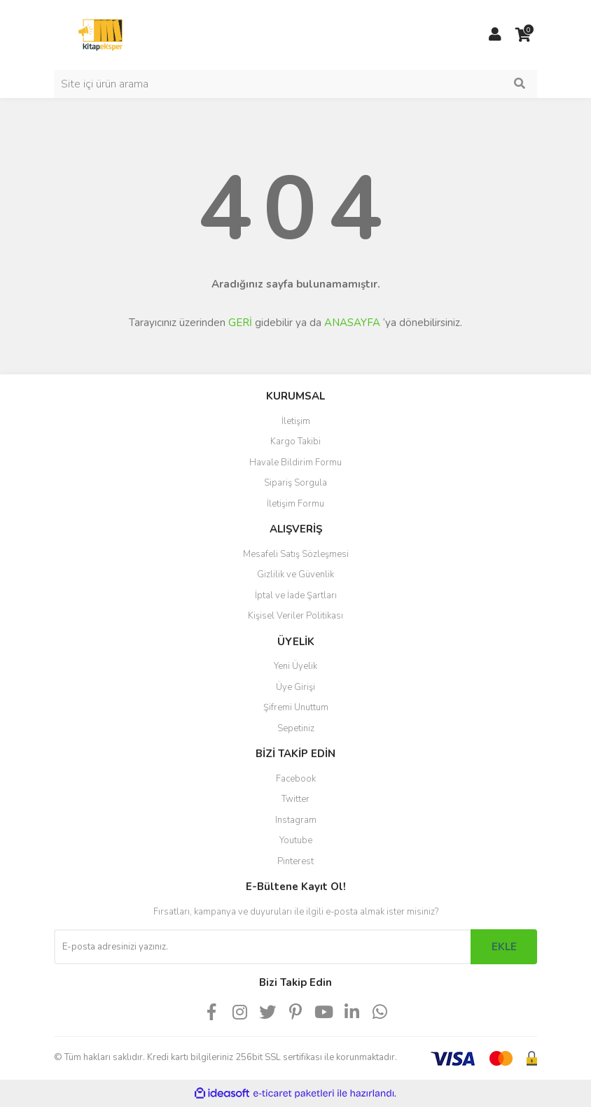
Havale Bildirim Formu (295, 462)
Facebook (296, 779)
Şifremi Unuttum (295, 707)
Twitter (295, 799)
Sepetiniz (295, 728)
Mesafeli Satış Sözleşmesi (296, 554)
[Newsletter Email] (262, 946)
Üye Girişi (295, 687)
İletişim (295, 421)
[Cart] (523, 35)
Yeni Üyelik (295, 666)
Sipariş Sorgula (295, 483)
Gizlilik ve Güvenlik (295, 574)
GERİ (240, 323)
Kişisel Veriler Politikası (295, 615)
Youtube (295, 840)
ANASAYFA (352, 323)
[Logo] (100, 34)
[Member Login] (495, 34)
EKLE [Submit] (504, 947)
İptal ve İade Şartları (296, 595)
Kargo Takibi (295, 441)
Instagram (296, 820)
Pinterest (295, 861)
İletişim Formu (295, 504)
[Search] (295, 84)
